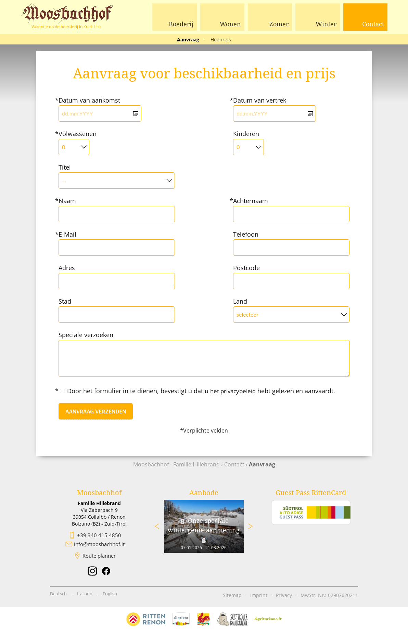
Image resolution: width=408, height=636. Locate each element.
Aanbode (203, 492)
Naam (67, 201)
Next (250, 526)
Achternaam (250, 201)
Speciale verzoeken (86, 335)
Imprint (258, 595)
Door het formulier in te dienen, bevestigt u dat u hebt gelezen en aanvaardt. (199, 391)
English (110, 593)
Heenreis (221, 39)
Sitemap (232, 595)
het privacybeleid (234, 391)
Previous (157, 526)
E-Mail (67, 234)
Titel (65, 167)
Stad (65, 301)
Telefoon (245, 234)
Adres (67, 268)
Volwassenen (78, 134)
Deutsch (58, 593)
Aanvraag (188, 39)
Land (240, 301)
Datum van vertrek (259, 100)
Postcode (246, 268)
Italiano (84, 593)
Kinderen (246, 134)
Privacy (284, 595)
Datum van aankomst (89, 100)
